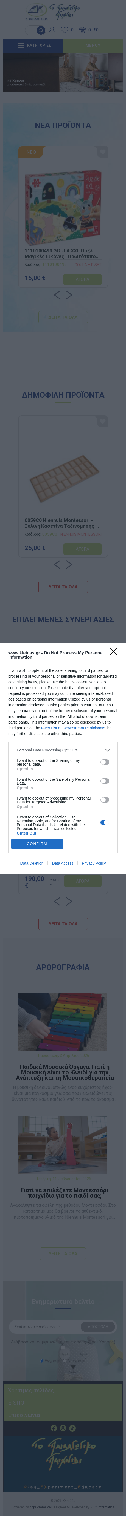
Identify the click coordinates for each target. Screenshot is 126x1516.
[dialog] (63, 758)
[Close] (115, 653)
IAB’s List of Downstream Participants (73, 728)
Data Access (62, 863)
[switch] (104, 762)
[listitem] (63, 750)
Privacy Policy (94, 863)
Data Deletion (32, 863)
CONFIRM (37, 843)
